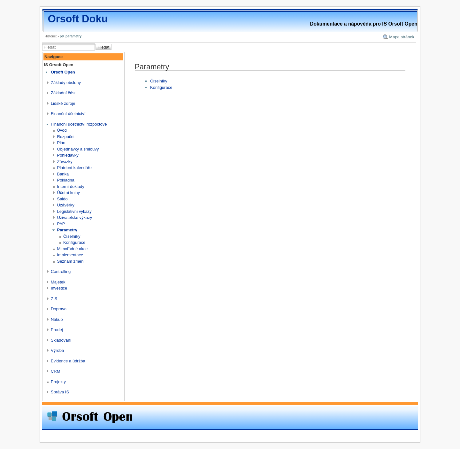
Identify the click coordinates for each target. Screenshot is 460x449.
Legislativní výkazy (74, 211)
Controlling (61, 271)
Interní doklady (70, 186)
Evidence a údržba (68, 361)
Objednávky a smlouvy (78, 149)
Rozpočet (65, 136)
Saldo (62, 199)
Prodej (57, 329)
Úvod (61, 130)
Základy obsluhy (66, 82)
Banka (63, 174)
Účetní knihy (68, 192)
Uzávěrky (65, 205)
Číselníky (71, 236)
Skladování (61, 340)
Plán (61, 142)
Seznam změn (70, 261)
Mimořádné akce (72, 248)
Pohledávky (67, 155)
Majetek (58, 282)
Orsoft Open (63, 72)
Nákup (57, 319)
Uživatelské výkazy (74, 217)
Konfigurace (74, 242)
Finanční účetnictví (68, 113)
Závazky (64, 161)
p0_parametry (70, 36)
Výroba (57, 350)
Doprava (58, 308)
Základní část (63, 92)
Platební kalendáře (74, 167)
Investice (59, 288)
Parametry (67, 230)
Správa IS (60, 392)
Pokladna (65, 180)
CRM (55, 371)
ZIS (54, 298)
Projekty (58, 381)
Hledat (103, 47)
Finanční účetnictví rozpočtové (79, 124)
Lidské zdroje (63, 103)
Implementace (70, 254)
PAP (61, 223)
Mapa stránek (401, 37)
